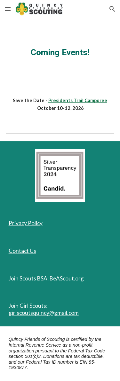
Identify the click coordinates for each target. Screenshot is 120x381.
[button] (7, 9)
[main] (60, 52)
